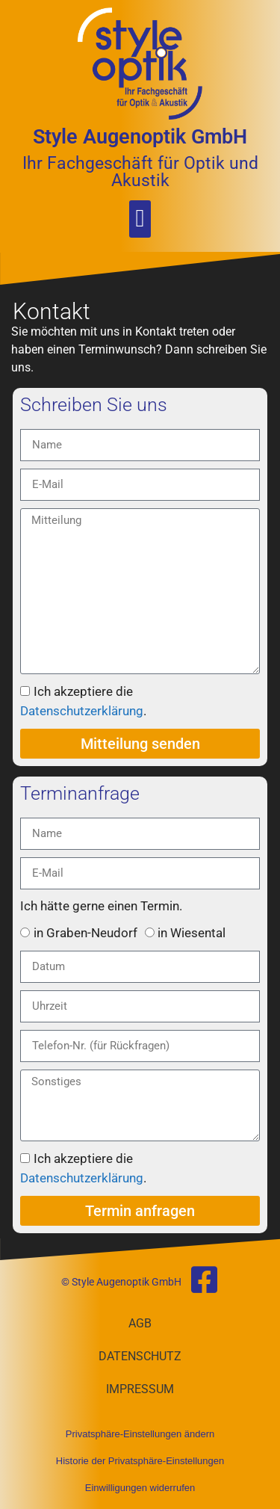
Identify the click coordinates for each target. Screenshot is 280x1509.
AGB (140, 1323)
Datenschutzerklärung (81, 710)
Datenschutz (140, 1356)
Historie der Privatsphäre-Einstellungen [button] (140, 1460)
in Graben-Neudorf (85, 932)
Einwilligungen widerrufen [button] (140, 1487)
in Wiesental (191, 932)
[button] (140, 219)
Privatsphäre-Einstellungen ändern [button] (140, 1433)
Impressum (140, 1389)
